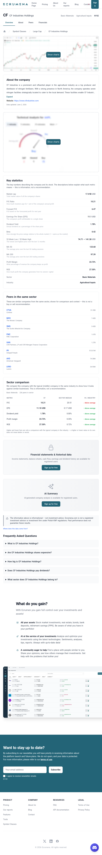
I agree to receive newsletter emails (21, 776)
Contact (87, 4)
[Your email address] (25, 769)
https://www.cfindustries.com (26, 101)
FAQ (54, 805)
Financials (43, 22)
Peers (31, 22)
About (20, 22)
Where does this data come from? (15, 529)
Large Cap (37, 31)
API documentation (61, 810)
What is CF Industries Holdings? (23, 543)
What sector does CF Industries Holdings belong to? (33, 579)
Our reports (66, 4)
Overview (9, 22)
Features (6, 815)
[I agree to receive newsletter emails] (4, 776)
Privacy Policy (84, 810)
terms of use (46, 759)
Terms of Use (83, 805)
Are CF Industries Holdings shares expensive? (30, 552)
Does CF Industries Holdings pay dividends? (29, 570)
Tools (5, 819)
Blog (76, 4)
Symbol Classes (19, 31)
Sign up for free (51, 468)
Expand (10, 97)
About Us (55, 4)
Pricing (45, 4)
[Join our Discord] (94, 847)
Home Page (34, 4)
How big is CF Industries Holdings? (24, 561)
